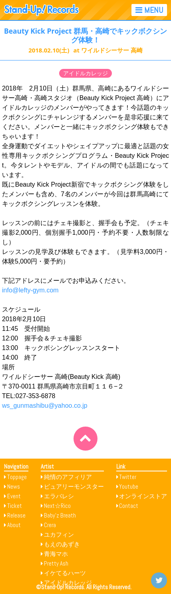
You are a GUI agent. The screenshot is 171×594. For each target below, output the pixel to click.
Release (16, 515)
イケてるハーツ (65, 573)
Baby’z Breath (60, 515)
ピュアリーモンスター (74, 486)
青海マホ (56, 554)
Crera (50, 525)
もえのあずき (62, 544)
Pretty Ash (56, 563)
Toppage (17, 477)
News (13, 486)
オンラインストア (143, 496)
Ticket (14, 505)
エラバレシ (59, 496)
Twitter (127, 477)
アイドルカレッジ (85, 73)
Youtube (128, 486)
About (14, 525)
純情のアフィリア (68, 477)
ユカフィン (59, 534)
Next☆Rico (57, 505)
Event (14, 496)
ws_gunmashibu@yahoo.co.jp (44, 405)
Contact (128, 505)
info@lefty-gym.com (30, 290)
